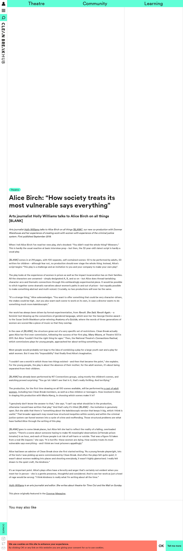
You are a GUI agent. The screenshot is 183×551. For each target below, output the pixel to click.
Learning (153, 3)
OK (161, 546)
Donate (3, 528)
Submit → (46, 421)
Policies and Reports (78, 477)
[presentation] (132, 422)
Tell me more (174, 545)
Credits (72, 488)
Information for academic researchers (87, 484)
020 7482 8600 (18, 496)
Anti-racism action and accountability (87, 481)
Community (95, 3)
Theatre (36, 3)
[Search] (3, 17)
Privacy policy (144, 430)
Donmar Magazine (55, 325)
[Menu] (3, 10)
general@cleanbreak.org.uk (25, 499)
